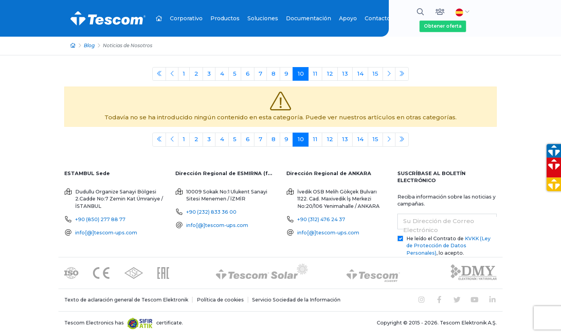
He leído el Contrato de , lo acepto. (448, 246)
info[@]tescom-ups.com (106, 233)
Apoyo (348, 18)
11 (315, 73)
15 (375, 73)
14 (360, 73)
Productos (225, 18)
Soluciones (262, 18)
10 (301, 73)
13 (345, 73)
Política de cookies (220, 300)
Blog (89, 45)
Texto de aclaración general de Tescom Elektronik (126, 300)
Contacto (377, 18)
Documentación (308, 18)
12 (330, 73)
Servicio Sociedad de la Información (296, 300)
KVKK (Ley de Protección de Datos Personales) (448, 246)
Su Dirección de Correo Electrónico (438, 225)
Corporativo (186, 18)
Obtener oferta (443, 26)
